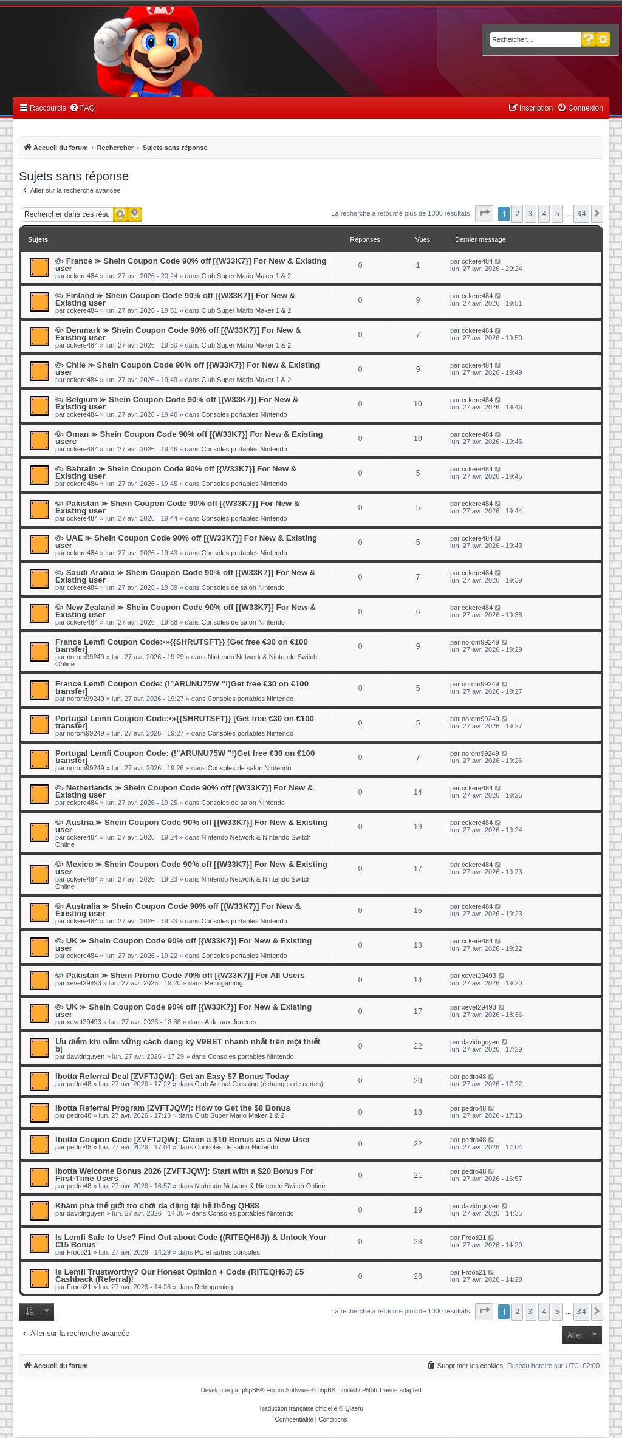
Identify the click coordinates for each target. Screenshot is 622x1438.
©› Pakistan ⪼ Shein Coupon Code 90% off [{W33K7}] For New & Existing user (177, 507)
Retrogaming (224, 983)
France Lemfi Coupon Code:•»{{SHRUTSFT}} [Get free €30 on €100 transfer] (181, 645)
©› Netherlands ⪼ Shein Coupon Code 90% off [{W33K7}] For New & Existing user (184, 791)
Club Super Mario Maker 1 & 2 (246, 275)
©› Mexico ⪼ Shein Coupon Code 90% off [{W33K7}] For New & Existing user (191, 868)
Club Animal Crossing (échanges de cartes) (258, 1083)
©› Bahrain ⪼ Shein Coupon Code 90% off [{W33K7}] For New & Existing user (175, 472)
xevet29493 (84, 983)
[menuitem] (82, 108)
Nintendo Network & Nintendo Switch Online (259, 1186)
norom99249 (85, 656)
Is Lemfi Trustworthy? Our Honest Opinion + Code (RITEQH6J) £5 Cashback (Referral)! (179, 1275)
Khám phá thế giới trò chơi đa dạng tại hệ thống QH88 (157, 1205)
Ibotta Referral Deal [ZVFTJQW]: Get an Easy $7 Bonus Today (172, 1076)
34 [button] (581, 213)
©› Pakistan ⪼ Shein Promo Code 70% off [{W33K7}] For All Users (180, 975)
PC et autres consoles (227, 1252)
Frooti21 (79, 1252)
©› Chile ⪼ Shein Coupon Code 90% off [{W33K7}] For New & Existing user (187, 368)
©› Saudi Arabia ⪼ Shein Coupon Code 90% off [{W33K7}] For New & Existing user (185, 576)
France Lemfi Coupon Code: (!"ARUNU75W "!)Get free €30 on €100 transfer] (182, 687)
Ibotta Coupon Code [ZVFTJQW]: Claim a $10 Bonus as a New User (182, 1139)
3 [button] (530, 213)
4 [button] (544, 213)
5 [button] (557, 213)
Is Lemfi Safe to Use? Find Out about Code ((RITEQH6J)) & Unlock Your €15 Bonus (190, 1241)
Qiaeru (354, 1408)
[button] (484, 213)
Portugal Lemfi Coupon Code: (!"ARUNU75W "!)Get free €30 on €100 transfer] (185, 756)
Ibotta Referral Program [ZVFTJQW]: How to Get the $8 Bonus (172, 1107)
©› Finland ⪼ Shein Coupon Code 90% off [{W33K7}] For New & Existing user (175, 299)
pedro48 (79, 1083)
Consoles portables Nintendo (244, 414)
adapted (410, 1390)
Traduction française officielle (298, 1408)
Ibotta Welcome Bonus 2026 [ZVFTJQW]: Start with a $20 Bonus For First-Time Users (184, 1174)
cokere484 (82, 275)
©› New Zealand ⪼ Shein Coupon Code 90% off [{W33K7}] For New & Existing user (185, 611)
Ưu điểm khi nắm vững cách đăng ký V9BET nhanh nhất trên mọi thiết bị (187, 1045)
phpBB (251, 1390)
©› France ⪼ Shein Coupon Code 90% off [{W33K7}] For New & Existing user (190, 264)
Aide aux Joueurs (230, 1021)
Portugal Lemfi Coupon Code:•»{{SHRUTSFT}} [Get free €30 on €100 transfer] (184, 722)
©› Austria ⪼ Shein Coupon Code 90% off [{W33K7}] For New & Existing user (191, 826)
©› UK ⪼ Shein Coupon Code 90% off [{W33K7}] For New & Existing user (183, 944)
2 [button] (517, 213)
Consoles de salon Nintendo (243, 587)
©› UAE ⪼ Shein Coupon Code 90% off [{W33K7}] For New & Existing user (186, 541)
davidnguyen (85, 1056)
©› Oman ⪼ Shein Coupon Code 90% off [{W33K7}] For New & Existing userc (189, 438)
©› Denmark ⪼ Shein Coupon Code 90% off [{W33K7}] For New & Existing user (178, 334)
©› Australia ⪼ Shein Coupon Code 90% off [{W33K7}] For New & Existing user (178, 910)
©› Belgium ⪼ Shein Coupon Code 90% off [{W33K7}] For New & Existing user (176, 403)
